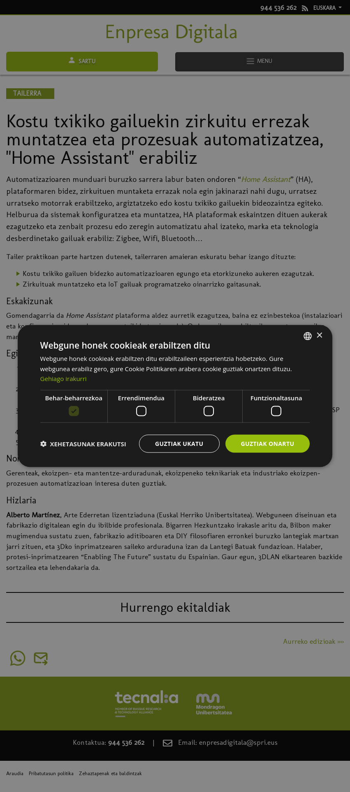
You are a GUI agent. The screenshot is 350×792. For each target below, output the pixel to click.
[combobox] (308, 336)
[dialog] (175, 396)
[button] (83, 444)
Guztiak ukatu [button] (179, 443)
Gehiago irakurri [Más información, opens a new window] (63, 378)
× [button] (319, 336)
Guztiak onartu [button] (267, 443)
